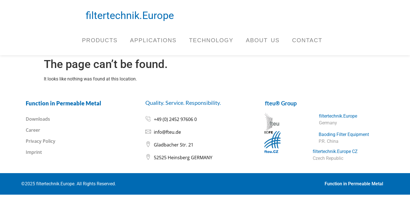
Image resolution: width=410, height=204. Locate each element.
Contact (307, 40)
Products (100, 40)
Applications (153, 40)
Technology (211, 40)
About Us (262, 40)
